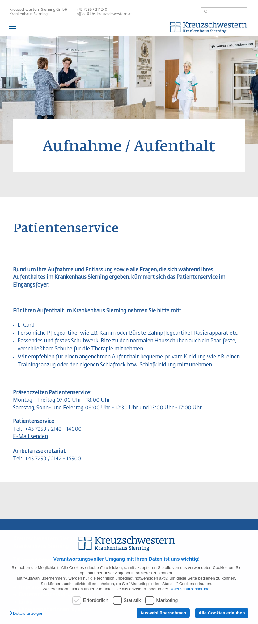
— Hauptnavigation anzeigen (129, 29)
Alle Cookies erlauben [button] (221, 612)
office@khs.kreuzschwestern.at (104, 14)
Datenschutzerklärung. (189, 589)
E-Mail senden (30, 436)
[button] (28, 613)
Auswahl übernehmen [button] (163, 612)
